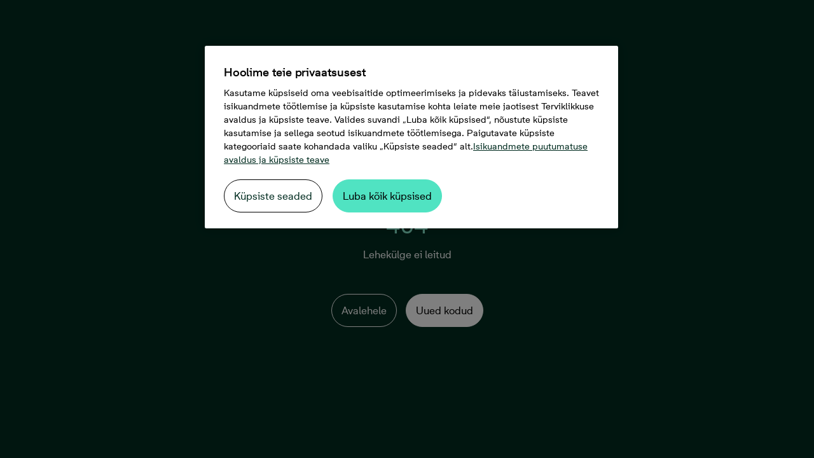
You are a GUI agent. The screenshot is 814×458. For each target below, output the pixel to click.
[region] (411, 137)
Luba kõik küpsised (387, 196)
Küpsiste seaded (273, 196)
